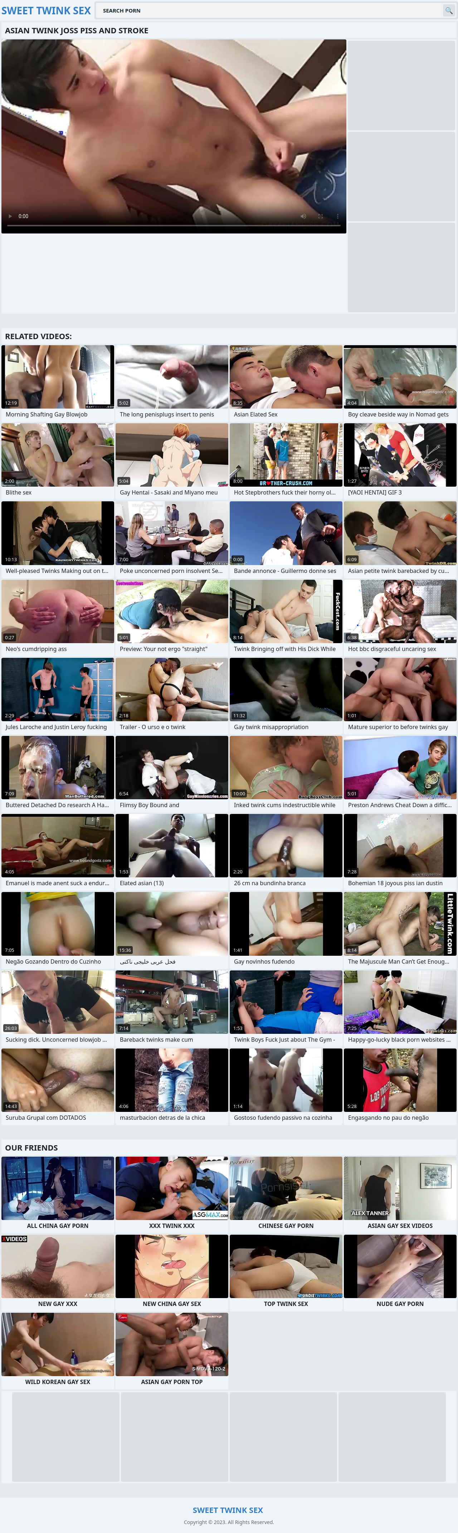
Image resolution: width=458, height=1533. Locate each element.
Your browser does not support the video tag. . (173, 136)
